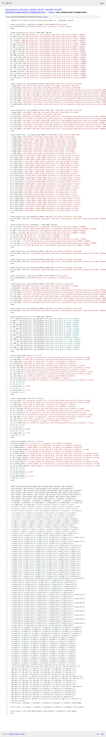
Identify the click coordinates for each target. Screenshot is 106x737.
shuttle (33, 9)
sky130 (40, 9)
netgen (51, 12)
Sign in (102, 3)
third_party (23, 9)
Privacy (17, 734)
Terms (22, 734)
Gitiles (12, 734)
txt (98, 734)
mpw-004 (49, 9)
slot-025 (57, 9)
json (102, 734)
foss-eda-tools (11, 9)
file (45, 17)
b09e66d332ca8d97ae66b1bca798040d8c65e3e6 (25, 12)
